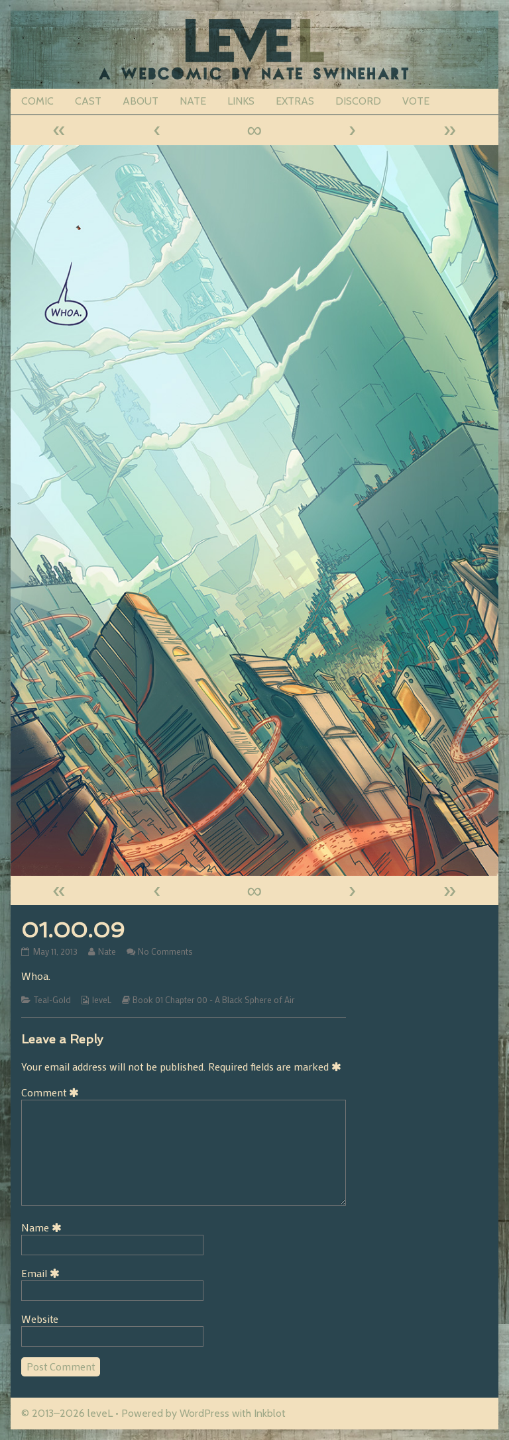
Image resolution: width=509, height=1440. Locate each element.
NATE (193, 101)
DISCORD (358, 101)
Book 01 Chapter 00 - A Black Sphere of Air (214, 1000)
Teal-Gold (52, 1000)
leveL (101, 1000)
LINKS (240, 101)
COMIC (37, 101)
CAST (88, 101)
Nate (106, 951)
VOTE (415, 101)
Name (43, 1227)
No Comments (165, 951)
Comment (52, 1092)
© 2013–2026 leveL (67, 1413)
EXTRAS (295, 101)
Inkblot (270, 1413)
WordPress (204, 1413)
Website (39, 1318)
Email (42, 1273)
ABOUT (140, 101)
